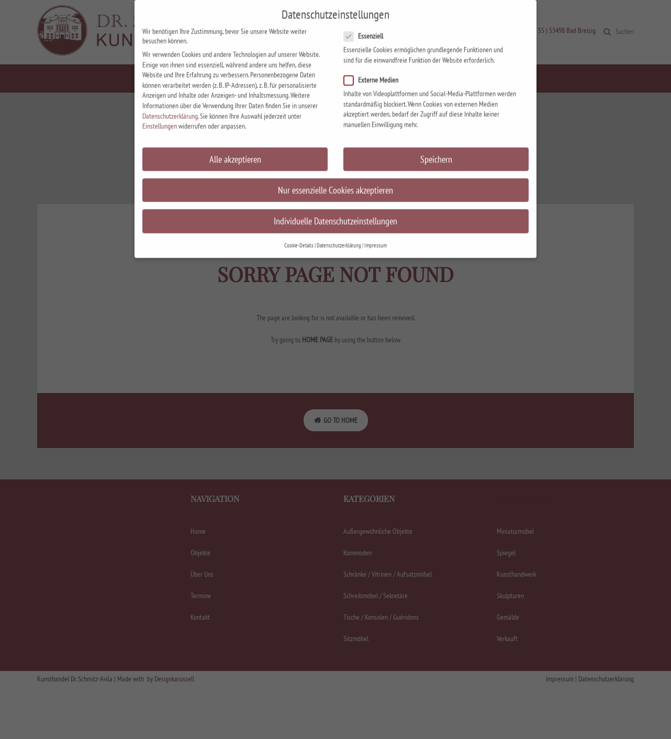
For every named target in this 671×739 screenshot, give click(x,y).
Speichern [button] (436, 149)
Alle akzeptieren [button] (235, 149)
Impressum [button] (375, 235)
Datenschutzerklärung (170, 105)
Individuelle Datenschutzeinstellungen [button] (335, 211)
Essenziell (366, 26)
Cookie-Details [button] (299, 235)
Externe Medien (374, 70)
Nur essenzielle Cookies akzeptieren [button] (335, 180)
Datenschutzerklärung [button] (339, 235)
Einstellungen (159, 116)
